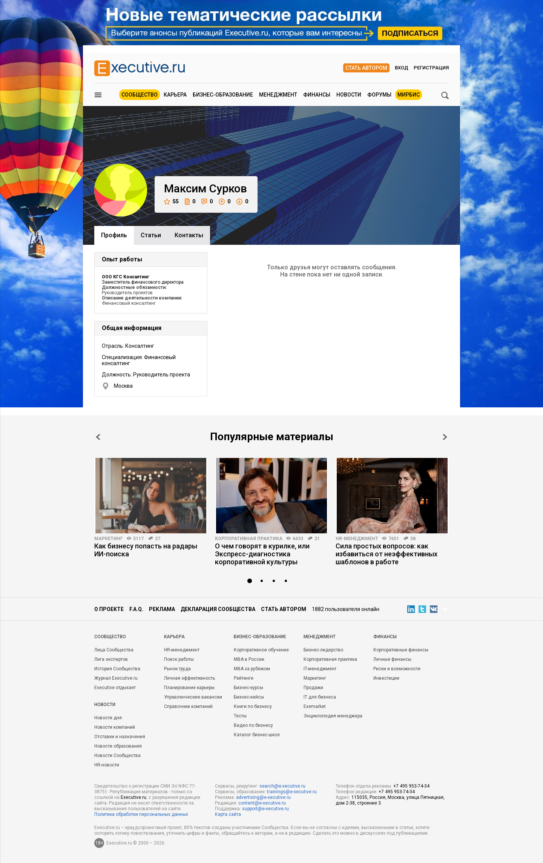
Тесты (240, 716)
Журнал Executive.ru (116, 678)
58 (413, 538)
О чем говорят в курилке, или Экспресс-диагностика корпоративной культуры (262, 554)
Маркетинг (108, 538)
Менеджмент (278, 95)
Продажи (313, 687)
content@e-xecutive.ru (262, 803)
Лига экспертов (111, 659)
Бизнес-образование (223, 95)
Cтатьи (151, 235)
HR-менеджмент (357, 538)
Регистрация (431, 68)
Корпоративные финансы (400, 650)
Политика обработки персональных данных (141, 814)
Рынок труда (177, 668)
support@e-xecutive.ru (265, 808)
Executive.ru (133, 797)
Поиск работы (179, 659)
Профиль (114, 235)
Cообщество (110, 636)
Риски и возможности (396, 668)
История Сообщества (117, 668)
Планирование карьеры (189, 687)
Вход (401, 68)
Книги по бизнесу (253, 706)
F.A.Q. (136, 609)
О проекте (109, 609)
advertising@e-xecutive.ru (263, 797)
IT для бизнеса (320, 697)
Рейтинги (243, 678)
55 (171, 201)
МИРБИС (408, 95)
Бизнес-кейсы (249, 697)
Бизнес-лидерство (323, 650)
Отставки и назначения (119, 736)
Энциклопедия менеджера (333, 716)
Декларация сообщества (218, 609)
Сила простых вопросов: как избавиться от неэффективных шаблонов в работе (386, 554)
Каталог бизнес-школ (257, 734)
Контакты (189, 235)
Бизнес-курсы (248, 687)
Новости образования (118, 746)
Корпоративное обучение (261, 650)
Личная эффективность (189, 678)
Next (445, 437)
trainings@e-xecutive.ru (292, 791)
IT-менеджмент (320, 668)
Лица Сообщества (113, 650)
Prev (98, 437)
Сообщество (139, 95)
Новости (348, 95)
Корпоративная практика (248, 538)
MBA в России (249, 659)
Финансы (316, 95)
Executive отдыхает (115, 687)
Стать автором (366, 68)
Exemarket (315, 706)
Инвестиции (386, 678)
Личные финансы (392, 659)
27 (157, 538)
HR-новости (106, 765)
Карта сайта (228, 814)
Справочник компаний (188, 706)
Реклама (162, 609)
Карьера (175, 95)
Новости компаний (114, 727)
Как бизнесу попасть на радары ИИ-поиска (145, 550)
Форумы (379, 95)
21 (317, 538)
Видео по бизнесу (253, 725)
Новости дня (108, 717)
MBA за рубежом (252, 668)
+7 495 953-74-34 (411, 786)
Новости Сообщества (117, 755)
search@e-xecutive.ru (282, 786)
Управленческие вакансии (193, 697)
